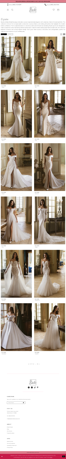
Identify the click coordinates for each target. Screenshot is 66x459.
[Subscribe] (23, 402)
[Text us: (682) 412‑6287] (14, 4)
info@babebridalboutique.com (13, 418)
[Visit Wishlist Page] (53, 9)
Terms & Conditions (11, 443)
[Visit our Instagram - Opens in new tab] (29, 387)
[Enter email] (16, 402)
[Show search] (12, 9)
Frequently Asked (10, 433)
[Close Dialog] (2, 456)
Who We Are (9, 431)
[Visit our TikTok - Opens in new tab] (35, 387)
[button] (8, 9)
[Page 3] (32, 364)
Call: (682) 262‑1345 (11, 415)
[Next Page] (39, 364)
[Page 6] (37, 364)
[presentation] (16, 60)
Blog (8, 429)
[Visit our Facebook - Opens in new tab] (32, 387)
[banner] (33, 10)
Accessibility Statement (12, 445)
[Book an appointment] (58, 9)
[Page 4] (33, 364)
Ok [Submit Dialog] (63, 456)
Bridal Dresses (10, 427)
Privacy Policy (10, 447)
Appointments (10, 441)
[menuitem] (19, 4)
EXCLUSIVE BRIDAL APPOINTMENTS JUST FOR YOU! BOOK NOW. (33, 1)
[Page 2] (30, 364)
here (51, 457)
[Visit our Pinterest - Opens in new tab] (37, 387)
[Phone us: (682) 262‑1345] (51, 4)
